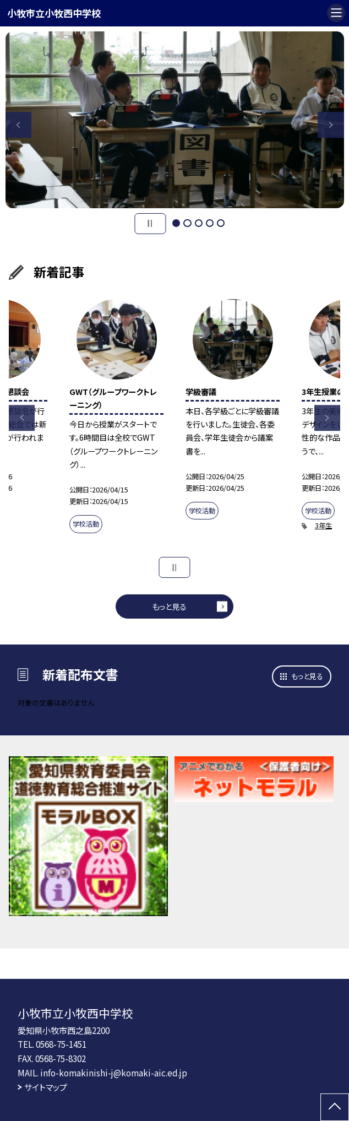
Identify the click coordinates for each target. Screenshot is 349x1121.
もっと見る (169, 606)
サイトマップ (45, 1087)
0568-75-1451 (61, 1044)
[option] (175, 119)
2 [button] (187, 223)
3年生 (323, 525)
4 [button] (210, 223)
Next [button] (331, 125)
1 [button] (176, 223)
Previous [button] (19, 125)
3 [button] (199, 223)
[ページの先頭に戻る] (334, 1107)
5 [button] (221, 223)
